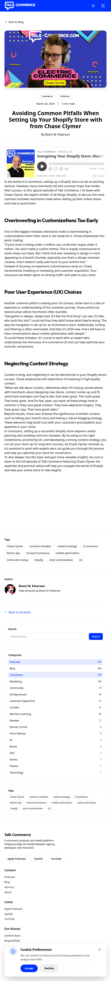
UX (80, 560)
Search (96, 636)
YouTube (56, 858)
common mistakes (40, 546)
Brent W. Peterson (57, 134)
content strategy (67, 546)
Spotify (38, 858)
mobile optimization (68, 553)
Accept (29, 968)
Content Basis (12, 935)
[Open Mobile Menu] (103, 5)
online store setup (17, 560)
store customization (61, 560)
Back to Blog (14, 22)
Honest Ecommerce (38, 553)
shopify (38, 560)
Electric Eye (13, 553)
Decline (49, 968)
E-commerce (90, 546)
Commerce (47, 96)
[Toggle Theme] (93, 6)
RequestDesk (12, 940)
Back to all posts (17, 612)
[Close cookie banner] (99, 949)
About (8, 892)
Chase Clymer (15, 546)
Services (9, 887)
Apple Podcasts (16, 858)
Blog (7, 882)
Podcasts (65, 96)
